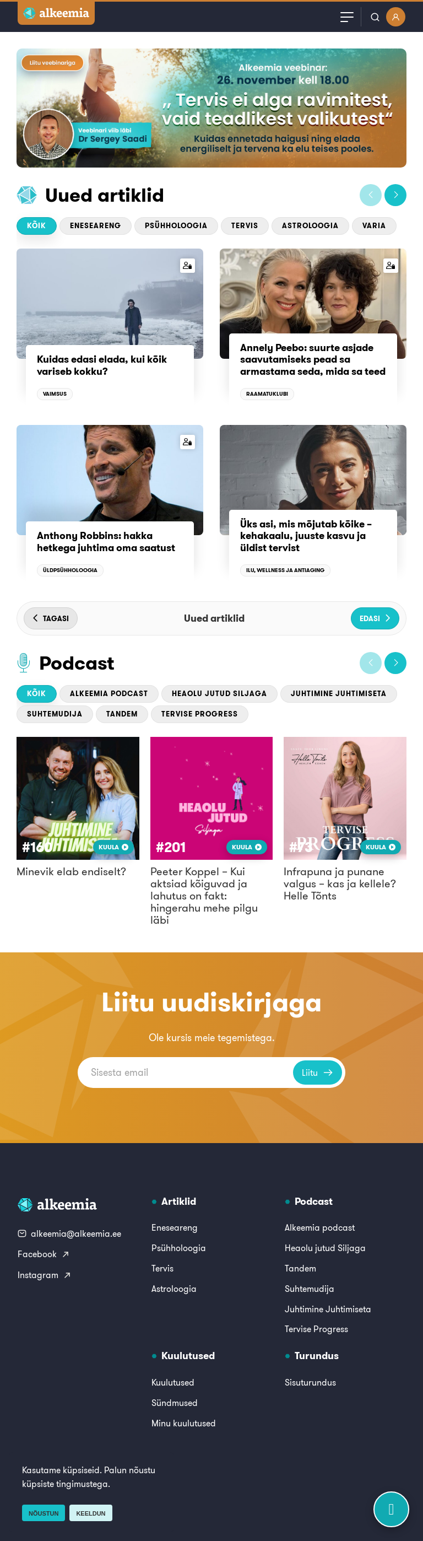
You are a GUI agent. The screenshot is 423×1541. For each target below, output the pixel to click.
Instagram (45, 1274)
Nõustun (43, 1513)
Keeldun (90, 1513)
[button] (371, 195)
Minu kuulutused (183, 1423)
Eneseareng (95, 225)
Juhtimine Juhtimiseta (339, 693)
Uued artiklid (104, 194)
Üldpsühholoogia (70, 570)
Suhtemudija (55, 714)
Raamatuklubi (267, 393)
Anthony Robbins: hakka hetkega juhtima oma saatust (106, 541)
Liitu (317, 1072)
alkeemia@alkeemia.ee (69, 1233)
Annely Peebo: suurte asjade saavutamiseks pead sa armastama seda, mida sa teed (313, 359)
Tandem (122, 714)
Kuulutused (172, 1382)
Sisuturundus (310, 1382)
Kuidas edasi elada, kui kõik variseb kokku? (102, 365)
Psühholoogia (176, 225)
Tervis (244, 225)
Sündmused (174, 1402)
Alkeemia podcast (109, 693)
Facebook (44, 1253)
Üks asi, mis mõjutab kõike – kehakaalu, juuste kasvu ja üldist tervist (306, 536)
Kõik (36, 225)
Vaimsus (55, 393)
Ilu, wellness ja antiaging (285, 570)
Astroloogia (310, 225)
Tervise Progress (199, 714)
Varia (374, 225)
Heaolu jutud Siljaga (219, 693)
